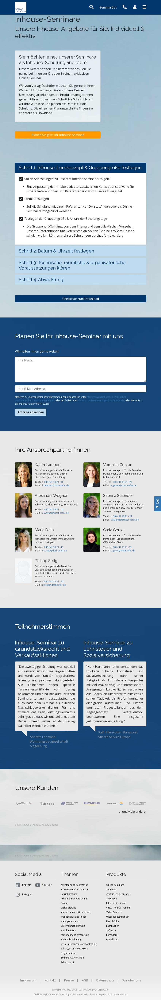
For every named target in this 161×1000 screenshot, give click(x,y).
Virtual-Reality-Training (118, 907)
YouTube (43, 885)
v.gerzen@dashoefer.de (123, 485)
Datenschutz (105, 980)
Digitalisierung (68, 907)
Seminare (111, 889)
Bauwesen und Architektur (75, 889)
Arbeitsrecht (67, 962)
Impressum (28, 980)
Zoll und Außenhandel (72, 957)
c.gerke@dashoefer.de (123, 550)
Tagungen (111, 898)
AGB (85, 980)
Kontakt (50, 980)
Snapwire (25, 824)
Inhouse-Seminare (116, 903)
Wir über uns (131, 980)
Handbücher (113, 921)
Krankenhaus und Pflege (73, 916)
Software (111, 930)
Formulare (111, 935)
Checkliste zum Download (80, 299)
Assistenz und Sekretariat (74, 885)
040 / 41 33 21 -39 (122, 482)
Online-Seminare (115, 885)
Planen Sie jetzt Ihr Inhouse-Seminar (58, 135)
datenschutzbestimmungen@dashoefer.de (101, 400)
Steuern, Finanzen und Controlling (79, 944)
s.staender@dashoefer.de (125, 519)
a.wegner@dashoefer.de (55, 512)
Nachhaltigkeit (68, 930)
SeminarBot (108, 7)
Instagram (24, 894)
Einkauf (64, 903)
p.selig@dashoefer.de (54, 584)
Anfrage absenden (30, 412)
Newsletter (112, 939)
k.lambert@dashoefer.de (55, 485)
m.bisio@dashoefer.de (54, 550)
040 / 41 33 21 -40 (53, 547)
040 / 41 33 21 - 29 (122, 516)
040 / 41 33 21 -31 (53, 482)
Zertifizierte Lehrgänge (118, 894)
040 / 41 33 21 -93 (122, 547)
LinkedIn (23, 885)
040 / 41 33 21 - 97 (54, 581)
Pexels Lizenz (49, 824)
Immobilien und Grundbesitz (76, 912)
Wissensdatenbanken (117, 916)
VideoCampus (113, 912)
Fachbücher (112, 925)
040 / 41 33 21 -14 (53, 509)
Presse (69, 980)
